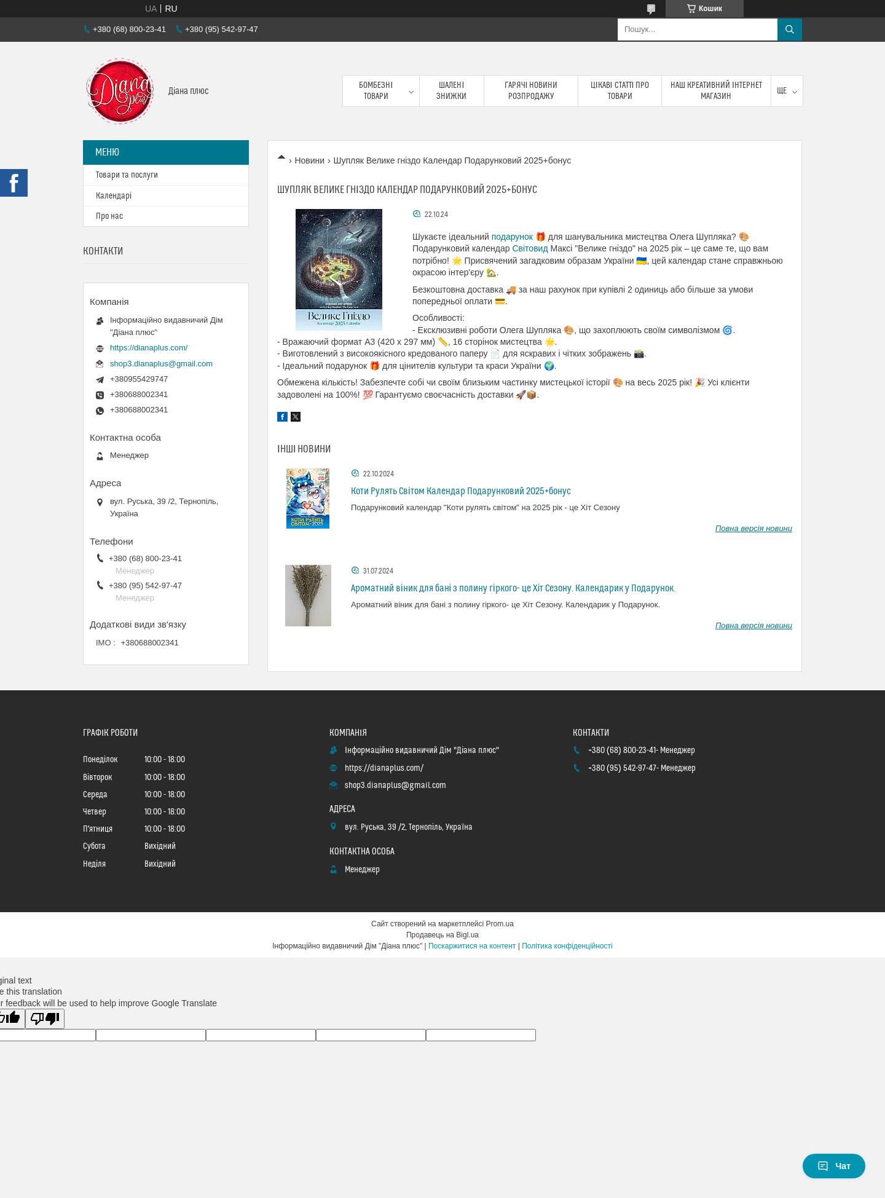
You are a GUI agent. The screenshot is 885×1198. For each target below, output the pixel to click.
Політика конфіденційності (567, 946)
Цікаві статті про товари (620, 91)
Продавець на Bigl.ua (442, 935)
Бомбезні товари (376, 91)
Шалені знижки (451, 91)
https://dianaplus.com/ (148, 347)
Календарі (114, 196)
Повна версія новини (753, 528)
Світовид (530, 248)
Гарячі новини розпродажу (531, 91)
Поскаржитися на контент (472, 946)
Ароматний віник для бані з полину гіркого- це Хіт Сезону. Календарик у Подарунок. (513, 588)
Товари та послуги (127, 175)
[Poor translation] (45, 1019)
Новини (309, 160)
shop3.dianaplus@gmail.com (161, 363)
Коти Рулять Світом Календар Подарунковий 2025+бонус (461, 491)
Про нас (109, 216)
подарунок (512, 237)
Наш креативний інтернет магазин (716, 91)
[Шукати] (789, 29)
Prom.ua (500, 924)
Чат (834, 1166)
